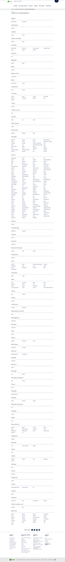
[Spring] (45, 520)
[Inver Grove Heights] (36, 517)
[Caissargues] (24, 166)
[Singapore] (13, 439)
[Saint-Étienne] (13, 206)
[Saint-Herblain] (46, 206)
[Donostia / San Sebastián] (37, 143)
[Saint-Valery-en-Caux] (36, 209)
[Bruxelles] (12, 63)
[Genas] (23, 177)
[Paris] (23, 197)
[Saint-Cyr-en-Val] (35, 204)
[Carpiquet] (13, 168)
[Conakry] (12, 237)
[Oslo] (12, 374)
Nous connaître (11, 537)
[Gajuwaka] (45, 264)
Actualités (36, 5)
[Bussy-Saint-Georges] (14, 166)
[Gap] (44, 176)
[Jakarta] (23, 275)
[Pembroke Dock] (24, 430)
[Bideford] (23, 427)
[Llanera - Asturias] (14, 146)
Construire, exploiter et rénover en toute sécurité (38, 541)
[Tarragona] (45, 149)
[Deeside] (45, 427)
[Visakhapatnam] (13, 269)
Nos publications (11, 546)
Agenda (46, 540)
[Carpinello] (13, 284)
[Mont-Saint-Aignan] (14, 192)
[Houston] (23, 517)
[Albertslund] (13, 133)
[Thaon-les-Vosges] (46, 212)
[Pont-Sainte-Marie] (35, 199)
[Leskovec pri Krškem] (25, 445)
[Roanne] (12, 202)
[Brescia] (45, 282)
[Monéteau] (34, 191)
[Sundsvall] (12, 460)
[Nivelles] (23, 63)
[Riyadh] (23, 41)
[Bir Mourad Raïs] (13, 21)
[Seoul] (12, 113)
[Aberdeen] (12, 427)
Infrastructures (23, 546)
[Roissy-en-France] (46, 202)
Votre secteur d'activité (23, 5)
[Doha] (12, 420)
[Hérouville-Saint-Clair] (36, 179)
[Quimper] (34, 201)
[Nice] (23, 196)
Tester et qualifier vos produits (37, 549)
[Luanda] (12, 34)
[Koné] (12, 380)
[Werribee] (23, 49)
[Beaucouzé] (34, 161)
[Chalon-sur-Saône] (35, 168)
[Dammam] (13, 41)
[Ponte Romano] (35, 285)
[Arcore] (12, 282)
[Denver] (12, 515)
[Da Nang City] (13, 500)
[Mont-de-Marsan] (46, 191)
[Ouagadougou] (13, 76)
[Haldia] (23, 265)
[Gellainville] (13, 177)
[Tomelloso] (12, 151)
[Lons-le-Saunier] (35, 186)
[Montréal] (34, 98)
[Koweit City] (13, 300)
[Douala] (12, 89)
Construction (23, 547)
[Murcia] (45, 146)
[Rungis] (12, 204)
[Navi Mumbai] (24, 267)
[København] (24, 133)
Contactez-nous (48, 5)
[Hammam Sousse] (25, 487)
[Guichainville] (13, 179)
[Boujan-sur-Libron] (24, 164)
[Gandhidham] (13, 265)
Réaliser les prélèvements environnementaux (36, 547)
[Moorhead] (23, 519)
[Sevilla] (34, 149)
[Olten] (12, 452)
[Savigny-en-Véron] (35, 211)
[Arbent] (23, 159)
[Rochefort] (23, 202)
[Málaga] (34, 146)
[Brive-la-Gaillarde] (46, 164)
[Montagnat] (24, 192)
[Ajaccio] (23, 158)
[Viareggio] (34, 287)
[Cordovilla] (23, 143)
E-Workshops (46, 541)
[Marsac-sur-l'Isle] (13, 189)
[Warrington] (13, 432)
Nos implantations (12, 541)
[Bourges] (34, 164)
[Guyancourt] (24, 179)
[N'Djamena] (13, 474)
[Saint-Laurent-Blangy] (25, 207)
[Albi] (33, 158)
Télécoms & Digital (24, 542)
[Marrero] (12, 519)
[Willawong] (34, 49)
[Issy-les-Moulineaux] (14, 181)
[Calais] (34, 166)
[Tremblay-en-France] (36, 214)
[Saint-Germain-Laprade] (36, 206)
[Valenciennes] (24, 216)
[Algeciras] (34, 139)
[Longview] (45, 517)
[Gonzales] (45, 515)
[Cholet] (12, 171)
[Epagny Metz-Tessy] (25, 174)
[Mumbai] (12, 267)
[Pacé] (12, 197)
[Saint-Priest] (13, 209)
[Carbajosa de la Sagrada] (48, 141)
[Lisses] (12, 186)
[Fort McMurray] (46, 96)
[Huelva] (12, 144)
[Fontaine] (45, 174)
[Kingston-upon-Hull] (25, 429)
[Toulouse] (12, 214)
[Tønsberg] (23, 374)
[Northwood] (13, 520)
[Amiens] (12, 159)
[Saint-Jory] (12, 207)
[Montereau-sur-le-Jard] (47, 192)
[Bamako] (12, 334)
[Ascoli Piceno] (24, 282)
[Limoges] (34, 184)
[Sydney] (12, 49)
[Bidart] (34, 163)
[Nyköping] (23, 459)
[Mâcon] (12, 187)
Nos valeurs (11, 548)
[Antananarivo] (13, 320)
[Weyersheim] (35, 217)
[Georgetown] (13, 244)
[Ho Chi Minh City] (35, 500)
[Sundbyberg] (46, 459)
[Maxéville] (34, 189)
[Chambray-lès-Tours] (47, 168)
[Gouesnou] (45, 177)
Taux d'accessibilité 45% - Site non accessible (23, 559)
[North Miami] (35, 519)
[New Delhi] (34, 267)
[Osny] (44, 196)
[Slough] (34, 430)
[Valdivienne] (45, 214)
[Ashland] (12, 514)
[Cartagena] (13, 143)
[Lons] (22, 186)
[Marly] (44, 187)
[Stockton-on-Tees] (46, 430)
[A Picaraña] (13, 139)
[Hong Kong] (13, 257)
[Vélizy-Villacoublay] (46, 216)
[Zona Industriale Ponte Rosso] (48, 287)
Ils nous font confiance (12, 547)
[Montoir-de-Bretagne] (36, 194)
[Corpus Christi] (46, 514)
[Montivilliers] (24, 194)
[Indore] (34, 265)
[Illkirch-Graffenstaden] (47, 179)
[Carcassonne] (46, 166)
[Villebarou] (23, 217)
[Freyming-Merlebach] (25, 176)
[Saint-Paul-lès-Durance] (47, 207)
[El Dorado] (34, 515)
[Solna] (34, 459)
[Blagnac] (45, 163)
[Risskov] (34, 133)
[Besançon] (23, 163)
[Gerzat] (34, 177)
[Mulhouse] (45, 194)
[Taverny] (34, 212)
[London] (45, 429)
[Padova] (12, 285)
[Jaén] (23, 144)
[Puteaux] (23, 201)
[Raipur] (45, 267)
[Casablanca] (24, 340)
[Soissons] (12, 212)
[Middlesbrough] (13, 430)
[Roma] (44, 285)
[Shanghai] (12, 106)
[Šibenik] (12, 119)
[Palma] (12, 148)
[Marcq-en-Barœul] (25, 187)
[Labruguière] (24, 182)
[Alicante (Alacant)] (47, 139)
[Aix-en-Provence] (13, 158)
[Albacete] (23, 139)
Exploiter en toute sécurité (37, 543)
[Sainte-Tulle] (13, 211)
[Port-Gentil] (13, 224)
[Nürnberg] (12, 28)
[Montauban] (35, 192)
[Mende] (45, 189)
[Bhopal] (23, 264)
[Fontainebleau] (13, 176)
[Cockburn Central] (36, 48)
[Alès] (44, 158)
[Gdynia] (12, 400)
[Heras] (44, 143)
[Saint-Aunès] (24, 204)
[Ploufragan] (13, 199)
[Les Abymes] (24, 231)
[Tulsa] (44, 522)
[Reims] (44, 201)
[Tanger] (34, 340)
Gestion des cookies (44, 559)
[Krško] (12, 445)
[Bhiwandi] (12, 264)
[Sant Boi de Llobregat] (14, 149)
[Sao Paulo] (13, 69)
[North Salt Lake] (46, 519)
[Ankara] (12, 494)
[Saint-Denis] (45, 204)
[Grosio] (34, 284)
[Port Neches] (24, 520)
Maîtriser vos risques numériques (37, 537)
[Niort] (33, 196)
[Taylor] (23, 522)
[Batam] (12, 275)
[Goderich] (12, 98)
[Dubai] (23, 507)
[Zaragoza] (45, 151)
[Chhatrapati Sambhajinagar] (37, 264)
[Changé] (12, 169)
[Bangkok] (12, 480)
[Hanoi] (23, 500)
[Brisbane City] (24, 48)
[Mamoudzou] (13, 360)
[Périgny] (34, 197)
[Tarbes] (23, 212)
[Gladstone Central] (46, 48)
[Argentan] (34, 159)
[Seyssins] (45, 211)
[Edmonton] (34, 96)
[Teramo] (23, 287)
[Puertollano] (45, 148)
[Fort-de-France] (13, 347)
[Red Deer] (12, 99)
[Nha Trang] (45, 500)
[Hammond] (13, 517)
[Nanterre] (12, 196)
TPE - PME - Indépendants (25, 552)
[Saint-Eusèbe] (24, 206)
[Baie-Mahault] (13, 231)
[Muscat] (12, 387)
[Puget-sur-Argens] (46, 199)
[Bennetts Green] (13, 48)
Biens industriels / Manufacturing (26, 537)
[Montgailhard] (13, 194)
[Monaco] (12, 367)
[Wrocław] (34, 400)
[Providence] (34, 520)
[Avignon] (12, 161)
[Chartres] (23, 169)
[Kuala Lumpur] (13, 327)
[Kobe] (12, 294)
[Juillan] (23, 181)
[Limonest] (45, 184)
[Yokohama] (23, 294)
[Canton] (34, 514)
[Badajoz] (23, 141)
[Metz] (23, 191)
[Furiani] (34, 176)
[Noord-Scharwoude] (14, 394)
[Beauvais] (45, 161)
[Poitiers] (23, 199)
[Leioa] (44, 144)
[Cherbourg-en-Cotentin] (47, 169)
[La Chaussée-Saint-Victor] (37, 181)
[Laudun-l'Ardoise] (13, 184)
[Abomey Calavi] (13, 83)
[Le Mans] (23, 184)
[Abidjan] (12, 126)
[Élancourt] (12, 174)
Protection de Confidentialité (35, 559)
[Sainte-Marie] (24, 307)
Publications (46, 542)
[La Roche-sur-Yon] (14, 182)
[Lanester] (45, 182)
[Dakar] (12, 467)
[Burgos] (34, 141)
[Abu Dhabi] (13, 507)
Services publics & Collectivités (25, 551)
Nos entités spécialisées (12, 542)
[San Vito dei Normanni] (14, 287)
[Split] (22, 119)
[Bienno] (34, 282)
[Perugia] (23, 285)
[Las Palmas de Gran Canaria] (37, 144)
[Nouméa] (23, 380)
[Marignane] (34, 187)
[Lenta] (44, 284)
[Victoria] (12, 523)
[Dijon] (44, 171)
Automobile (23, 541)
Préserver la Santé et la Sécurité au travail (38, 544)
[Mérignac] (12, 191)
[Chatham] (34, 427)
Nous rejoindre (41, 5)
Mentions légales (50, 559)
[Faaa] (12, 407)
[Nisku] (44, 98)
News (46, 537)
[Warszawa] (23, 400)
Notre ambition (11, 540)
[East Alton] (23, 515)
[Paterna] (23, 148)
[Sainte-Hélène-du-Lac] (47, 209)
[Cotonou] (23, 83)
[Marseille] (23, 189)
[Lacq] (33, 182)
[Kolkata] (45, 265)
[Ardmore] (12, 96)
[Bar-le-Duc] (23, 161)
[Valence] (12, 216)
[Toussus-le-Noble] (24, 214)
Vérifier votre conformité (36, 540)
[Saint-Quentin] (24, 209)
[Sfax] (33, 487)
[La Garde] (45, 181)
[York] (22, 432)
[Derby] (12, 429)
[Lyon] (44, 186)
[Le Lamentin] (24, 347)
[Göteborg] (12, 459)
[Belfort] (12, 163)
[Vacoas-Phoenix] (24, 354)
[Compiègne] (24, 171)
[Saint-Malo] (34, 207)
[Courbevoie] (35, 171)
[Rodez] (34, 202)
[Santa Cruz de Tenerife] (25, 149)
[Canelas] (12, 414)
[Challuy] (23, 168)
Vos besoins (30, 5)
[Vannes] (34, 216)
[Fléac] (34, 174)
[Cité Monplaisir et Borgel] (15, 487)
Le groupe (15, 5)
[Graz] (12, 56)
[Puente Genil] (35, 148)
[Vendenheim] (13, 217)
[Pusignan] (12, 201)
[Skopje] (12, 314)
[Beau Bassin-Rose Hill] (14, 354)
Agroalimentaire (23, 540)
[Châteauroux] (35, 169)
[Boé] (11, 164)
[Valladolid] (23, 151)
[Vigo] (33, 151)
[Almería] (12, 141)
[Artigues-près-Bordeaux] (47, 159)
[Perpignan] (45, 197)
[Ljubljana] (34, 445)
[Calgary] (23, 96)
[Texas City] (34, 522)
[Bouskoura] (13, 340)
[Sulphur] (12, 522)
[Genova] (23, 284)
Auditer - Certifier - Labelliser (37, 546)
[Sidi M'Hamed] (24, 21)
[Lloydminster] (24, 98)
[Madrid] (23, 146)
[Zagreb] (34, 119)
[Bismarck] (23, 514)
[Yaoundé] (23, 89)
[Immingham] (35, 429)
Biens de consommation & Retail (26, 548)
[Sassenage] (24, 211)
